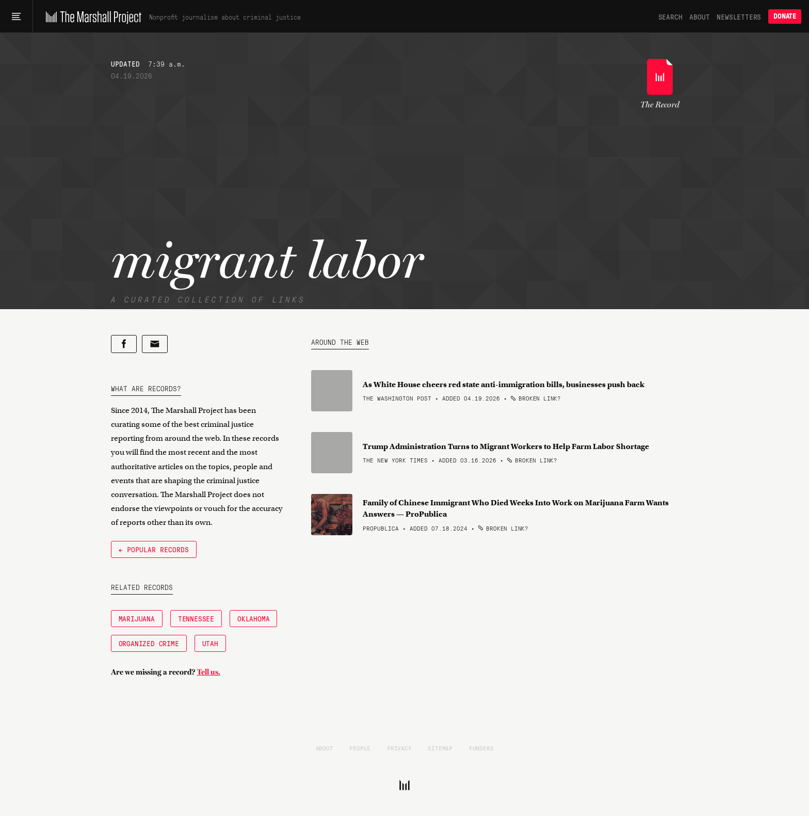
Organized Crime (149, 643)
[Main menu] (16, 16)
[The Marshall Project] (91, 16)
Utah (210, 643)
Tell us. (208, 672)
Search (670, 16)
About (699, 16)
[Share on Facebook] (124, 344)
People (359, 748)
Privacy (399, 748)
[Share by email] (155, 344)
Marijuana (137, 618)
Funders (481, 748)
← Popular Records (154, 549)
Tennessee (196, 618)
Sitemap (440, 748)
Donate (784, 16)
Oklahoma (253, 618)
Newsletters (739, 16)
